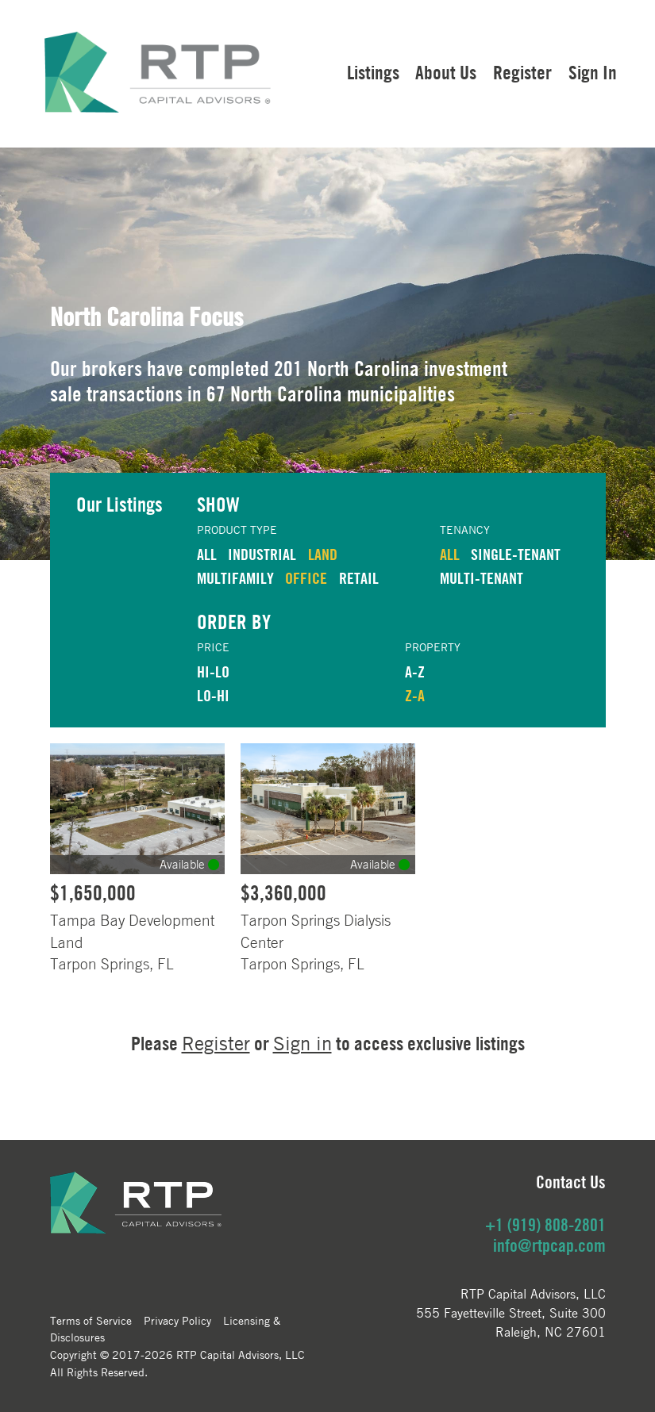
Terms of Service (91, 1320)
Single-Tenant (516, 554)
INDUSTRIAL (262, 554)
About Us (445, 72)
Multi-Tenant (481, 578)
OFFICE (306, 578)
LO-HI (213, 695)
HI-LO (213, 671)
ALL (207, 554)
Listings (373, 72)
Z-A (415, 695)
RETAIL (359, 578)
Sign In (592, 72)
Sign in (302, 1043)
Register (522, 72)
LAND (322, 554)
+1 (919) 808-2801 (545, 1224)
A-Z (415, 671)
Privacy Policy (177, 1320)
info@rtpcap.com (549, 1245)
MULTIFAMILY (235, 578)
